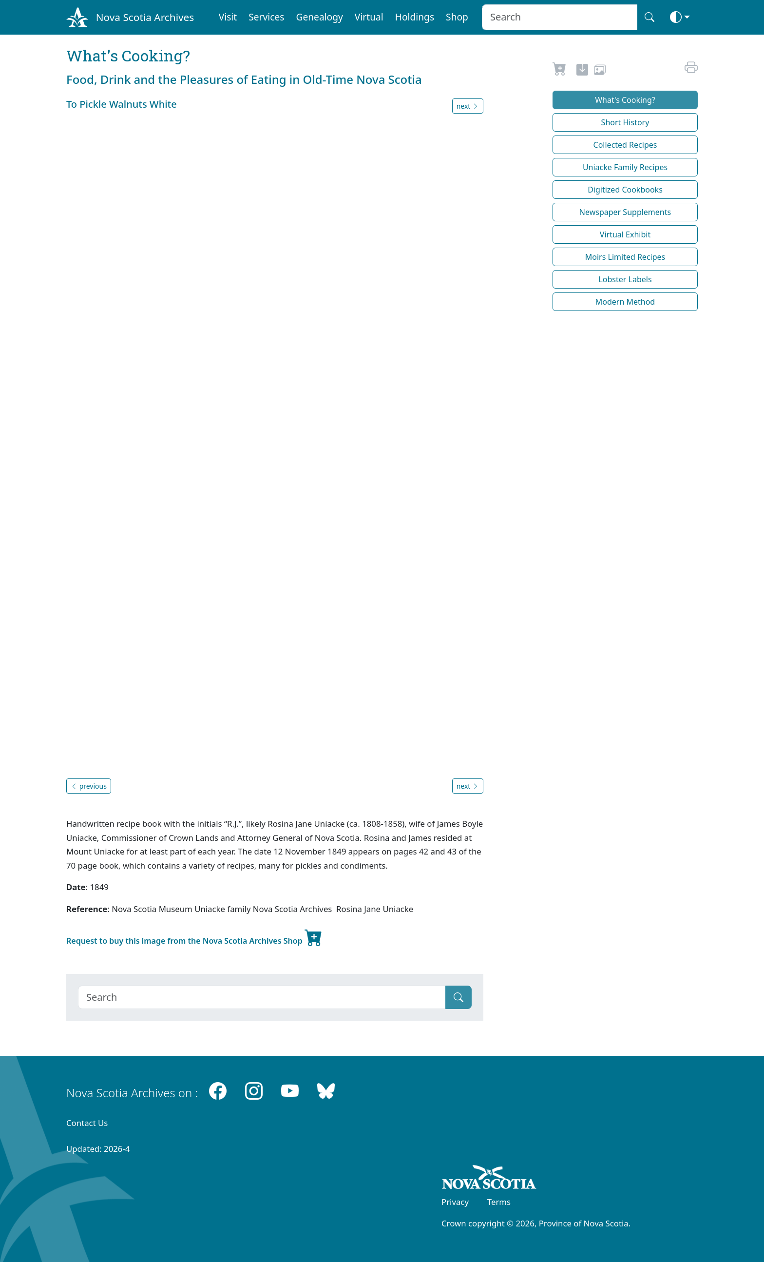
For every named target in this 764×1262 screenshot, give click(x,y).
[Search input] (559, 17)
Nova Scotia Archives (145, 17)
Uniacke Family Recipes (625, 167)
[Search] (262, 997)
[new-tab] (582, 71)
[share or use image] (600, 71)
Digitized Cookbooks (625, 189)
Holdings (414, 16)
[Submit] (458, 997)
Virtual (369, 16)
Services (266, 16)
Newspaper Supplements (625, 212)
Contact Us (87, 1122)
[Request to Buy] (560, 71)
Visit (228, 16)
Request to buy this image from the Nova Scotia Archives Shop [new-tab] (194, 937)
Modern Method (625, 301)
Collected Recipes (625, 144)
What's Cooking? (625, 100)
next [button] (468, 106)
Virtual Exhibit (625, 234)
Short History (625, 122)
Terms (499, 1201)
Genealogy (319, 16)
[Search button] (649, 17)
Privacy (455, 1201)
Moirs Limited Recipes (625, 257)
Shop (457, 16)
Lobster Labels (624, 279)
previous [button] (89, 786)
